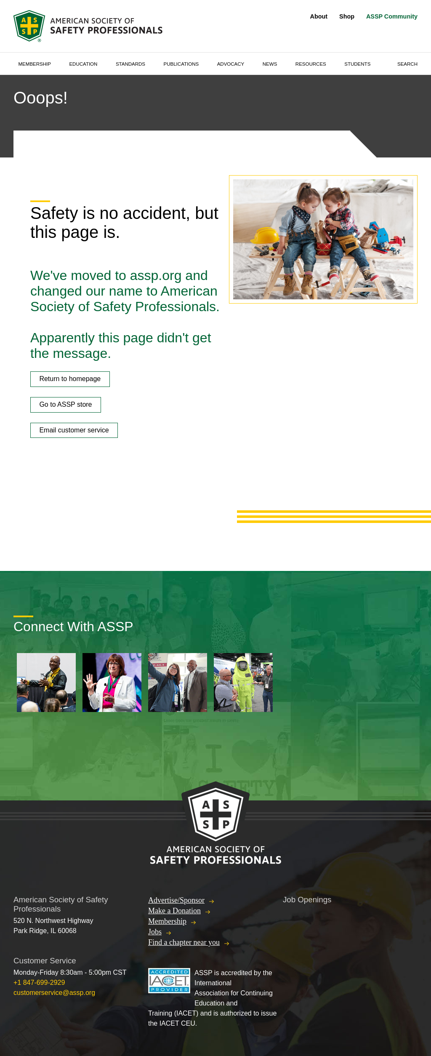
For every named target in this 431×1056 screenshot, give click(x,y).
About (319, 16)
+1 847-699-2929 (39, 982)
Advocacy (231, 64)
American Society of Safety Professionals (88, 26)
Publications (181, 64)
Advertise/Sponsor (176, 900)
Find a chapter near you (184, 942)
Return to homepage (70, 378)
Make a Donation (174, 911)
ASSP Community (392, 16)
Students (357, 64)
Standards (130, 64)
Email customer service (74, 430)
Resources (310, 64)
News (270, 64)
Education (83, 64)
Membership (35, 64)
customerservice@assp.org (54, 992)
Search (407, 64)
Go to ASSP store (65, 404)
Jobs (155, 932)
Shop (346, 16)
